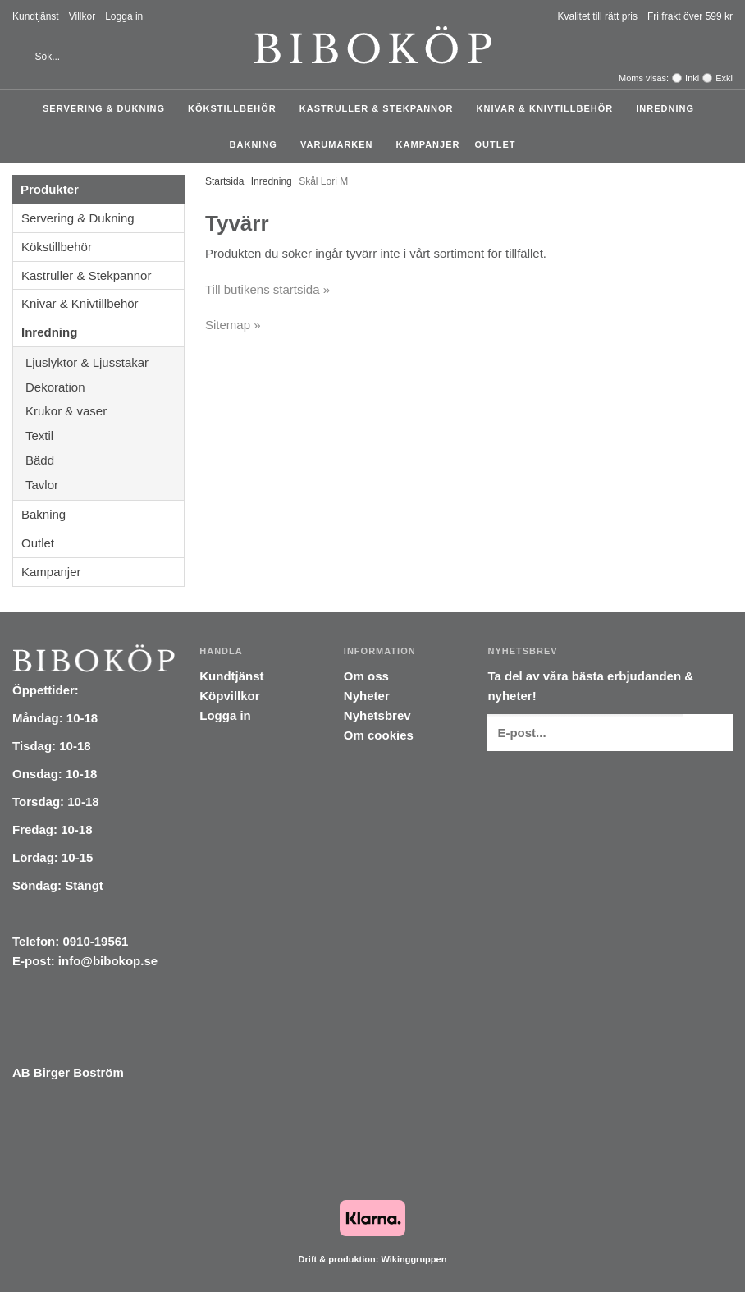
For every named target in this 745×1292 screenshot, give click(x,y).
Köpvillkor (229, 696)
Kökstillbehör (236, 108)
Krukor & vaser (104, 411)
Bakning (258, 144)
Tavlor (41, 485)
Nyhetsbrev (377, 715)
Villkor (82, 16)
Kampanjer (428, 144)
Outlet (494, 144)
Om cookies (379, 735)
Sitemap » (233, 325)
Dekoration (104, 387)
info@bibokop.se (108, 961)
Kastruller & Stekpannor (380, 108)
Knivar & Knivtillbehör (549, 108)
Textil (104, 435)
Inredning (669, 108)
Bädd (104, 460)
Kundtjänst (35, 16)
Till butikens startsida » (267, 289)
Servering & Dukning (108, 108)
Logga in (124, 16)
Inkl (692, 78)
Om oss (366, 676)
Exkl (724, 78)
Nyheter (367, 696)
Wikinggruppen (413, 1259)
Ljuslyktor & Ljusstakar (104, 362)
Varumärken (341, 144)
